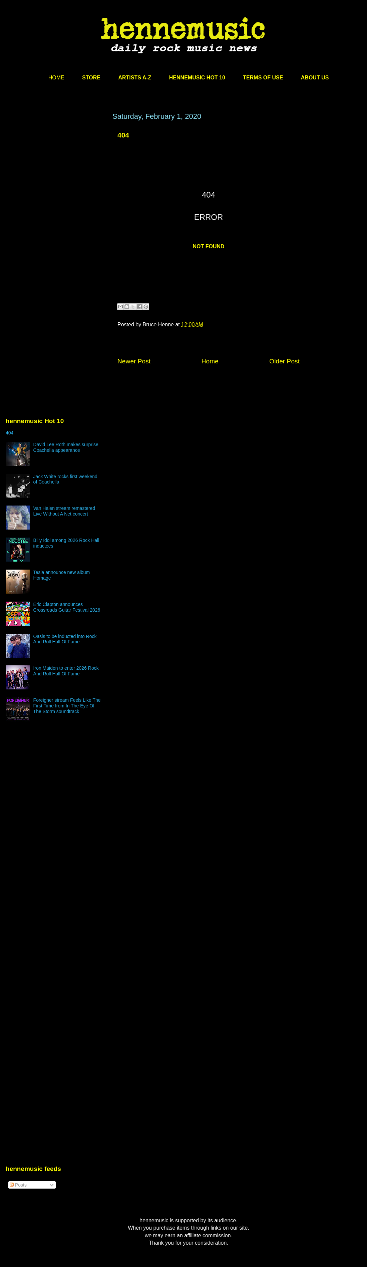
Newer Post (133, 361)
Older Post (284, 361)
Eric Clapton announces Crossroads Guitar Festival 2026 (66, 607)
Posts (18, 1185)
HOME (56, 77)
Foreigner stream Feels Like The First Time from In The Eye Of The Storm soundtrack (67, 705)
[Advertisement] (62, 196)
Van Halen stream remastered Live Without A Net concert (64, 511)
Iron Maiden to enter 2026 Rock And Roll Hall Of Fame (66, 670)
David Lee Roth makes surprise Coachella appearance (65, 447)
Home (210, 361)
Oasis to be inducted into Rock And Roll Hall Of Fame (65, 639)
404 (9, 432)
